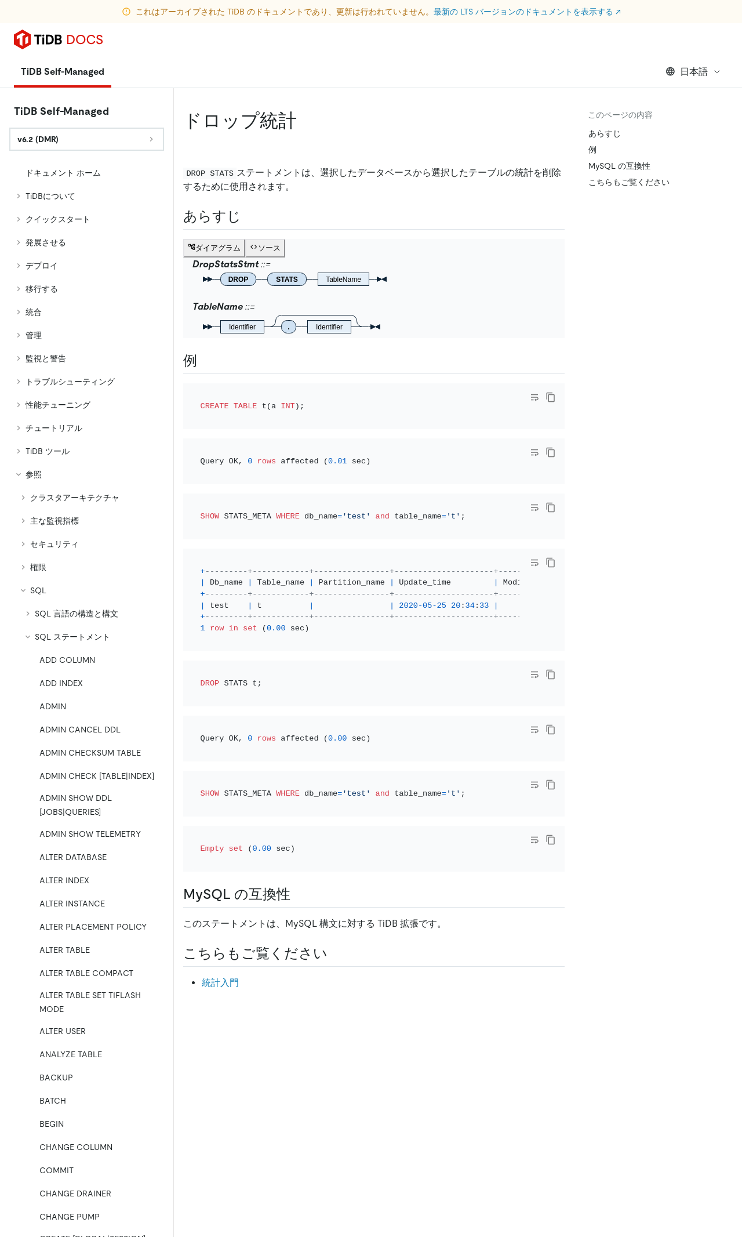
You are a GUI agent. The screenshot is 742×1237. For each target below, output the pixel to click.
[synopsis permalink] (250, 216)
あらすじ (604, 133)
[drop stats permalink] (306, 120)
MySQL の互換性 (619, 166)
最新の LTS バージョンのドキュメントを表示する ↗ (527, 11)
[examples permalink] (206, 361)
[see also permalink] (337, 828)
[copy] (551, 397)
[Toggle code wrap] (534, 397)
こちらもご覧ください (629, 182)
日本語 (693, 71)
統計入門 (220, 856)
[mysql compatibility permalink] (300, 768)
